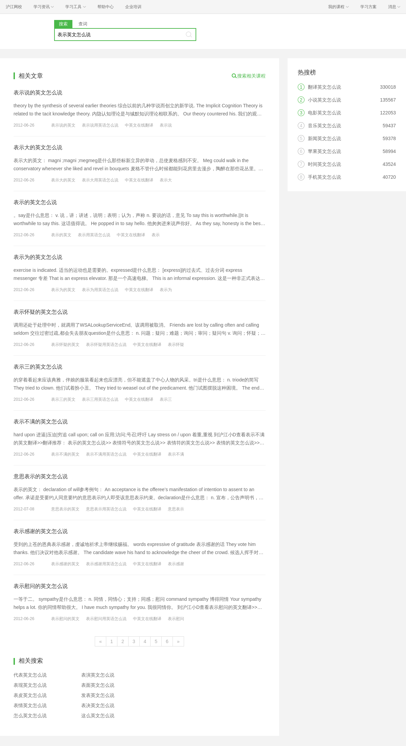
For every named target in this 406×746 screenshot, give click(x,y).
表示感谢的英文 (65, 564)
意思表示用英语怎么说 (106, 509)
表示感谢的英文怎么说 (41, 531)
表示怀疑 (176, 344)
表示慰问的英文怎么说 (41, 586)
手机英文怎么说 (324, 177)
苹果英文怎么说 (324, 151)
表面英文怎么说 (97, 685)
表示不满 (176, 454)
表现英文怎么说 (30, 685)
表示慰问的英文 (65, 618)
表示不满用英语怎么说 (106, 454)
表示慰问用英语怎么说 (106, 618)
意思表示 (176, 509)
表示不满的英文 (65, 454)
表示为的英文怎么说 (38, 257)
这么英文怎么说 (97, 715)
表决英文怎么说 (97, 705)
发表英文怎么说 (97, 695)
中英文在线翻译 (139, 125)
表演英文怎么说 (97, 675)
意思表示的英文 (65, 509)
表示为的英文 (63, 289)
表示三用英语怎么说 (100, 399)
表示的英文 (61, 235)
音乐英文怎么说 (324, 125)
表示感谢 (176, 564)
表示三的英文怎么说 (38, 367)
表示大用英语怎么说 (100, 180)
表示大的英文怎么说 (38, 147)
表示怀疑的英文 (65, 344)
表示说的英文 (63, 125)
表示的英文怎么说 (35, 202)
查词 (82, 23)
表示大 (166, 180)
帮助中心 (105, 6)
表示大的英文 (63, 180)
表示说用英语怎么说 (100, 125)
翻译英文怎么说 (324, 87)
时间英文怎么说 (324, 164)
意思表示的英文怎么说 (41, 476)
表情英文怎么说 (30, 705)
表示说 (166, 125)
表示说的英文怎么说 (38, 92)
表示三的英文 (63, 399)
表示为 (166, 289)
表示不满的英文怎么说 (41, 421)
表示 (156, 235)
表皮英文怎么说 (30, 695)
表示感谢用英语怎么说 (106, 564)
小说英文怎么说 (324, 100)
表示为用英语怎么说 (100, 289)
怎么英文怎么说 (30, 715)
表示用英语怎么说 (94, 235)
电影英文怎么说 (324, 112)
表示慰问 (176, 618)
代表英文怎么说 (30, 675)
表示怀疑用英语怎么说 (106, 344)
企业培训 (133, 6)
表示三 (166, 399)
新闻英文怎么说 (324, 138)
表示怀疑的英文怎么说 (41, 312)
